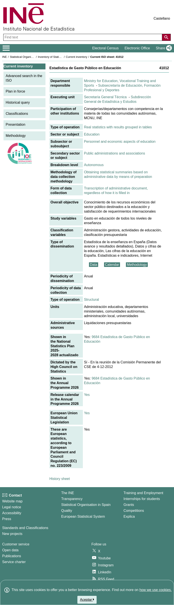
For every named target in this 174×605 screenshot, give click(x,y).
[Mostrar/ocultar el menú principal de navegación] (6, 48)
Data (93, 264)
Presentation (15, 124)
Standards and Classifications (25, 528)
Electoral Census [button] (105, 48)
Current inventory (76, 56)
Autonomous (94, 165)
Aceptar (87, 600)
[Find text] (83, 37)
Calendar (112, 264)
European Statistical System (83, 516)
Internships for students (142, 499)
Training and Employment (143, 493)
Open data (10, 550)
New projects (12, 534)
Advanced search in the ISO (24, 78)
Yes (87, 395)
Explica (129, 516)
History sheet (59, 479)
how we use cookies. (155, 590)
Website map (12, 501)
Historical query (18, 102)
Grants (129, 505)
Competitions (134, 510)
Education (91, 134)
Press (6, 519)
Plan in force (15, 91)
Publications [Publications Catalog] (11, 556)
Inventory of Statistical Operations (59, 56)
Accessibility (11, 513)
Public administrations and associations (114, 153)
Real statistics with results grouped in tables (118, 127)
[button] (163, 48)
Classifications (17, 113)
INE (4, 56)
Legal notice (11, 507)
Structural (91, 299)
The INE (67, 493)
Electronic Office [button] (137, 48)
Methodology (16, 136)
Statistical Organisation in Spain (29, 56)
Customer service (15, 544)
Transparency (71, 499)
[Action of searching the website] (166, 37)
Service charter (14, 562)
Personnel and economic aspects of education (119, 141)
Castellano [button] (161, 18)
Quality (66, 510)
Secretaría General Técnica (105, 97)
